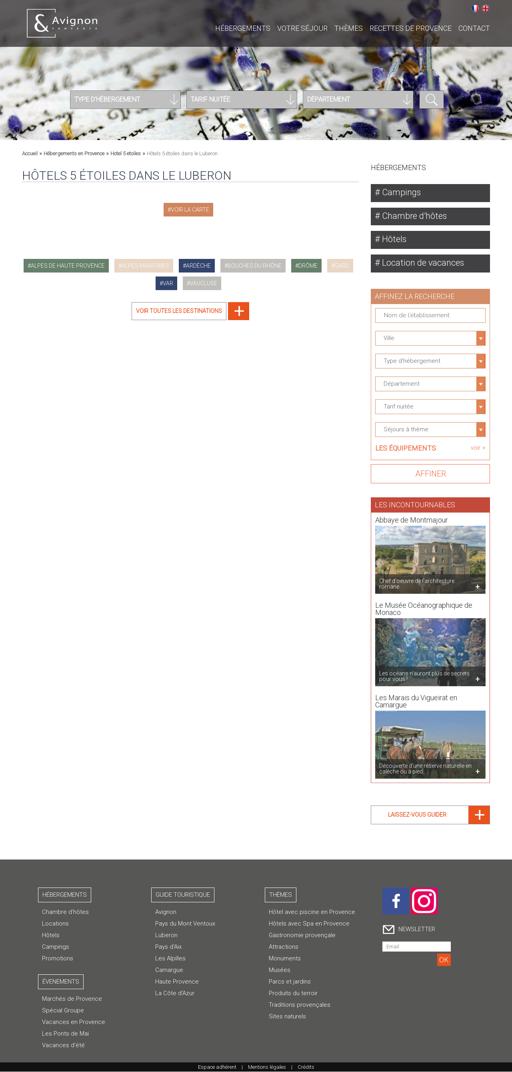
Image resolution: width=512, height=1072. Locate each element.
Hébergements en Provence (74, 153)
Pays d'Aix (168, 947)
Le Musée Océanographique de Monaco (423, 604)
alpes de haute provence (68, 265)
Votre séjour (302, 28)
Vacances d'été (63, 1045)
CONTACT (474, 28)
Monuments (285, 958)
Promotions (57, 958)
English (486, 8)
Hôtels (393, 239)
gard (341, 265)
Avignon (165, 912)
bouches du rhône (255, 265)
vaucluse (203, 283)
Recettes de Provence (411, 28)
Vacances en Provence (73, 1022)
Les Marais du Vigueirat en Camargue (416, 697)
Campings (401, 192)
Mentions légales (267, 1067)
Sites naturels (287, 1016)
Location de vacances (422, 263)
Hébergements (242, 28)
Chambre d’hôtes (65, 912)
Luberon (166, 935)
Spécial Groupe (63, 1010)
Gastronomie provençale (302, 935)
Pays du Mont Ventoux (185, 924)
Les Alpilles (170, 958)
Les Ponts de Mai (65, 1034)
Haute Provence (177, 982)
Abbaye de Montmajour (411, 515)
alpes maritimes (145, 265)
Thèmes (348, 28)
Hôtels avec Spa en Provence (309, 924)
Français (475, 8)
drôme (308, 265)
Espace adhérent (217, 1067)
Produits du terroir (293, 993)
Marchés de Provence (72, 999)
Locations (55, 924)
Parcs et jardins (290, 982)
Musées (279, 970)
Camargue (169, 970)
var (168, 283)
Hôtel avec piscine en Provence (312, 912)
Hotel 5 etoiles (125, 153)
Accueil (30, 153)
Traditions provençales (299, 1005)
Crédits (306, 1067)
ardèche (198, 265)
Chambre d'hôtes (414, 216)
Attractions (283, 947)
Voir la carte (190, 209)
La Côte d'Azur (174, 993)
